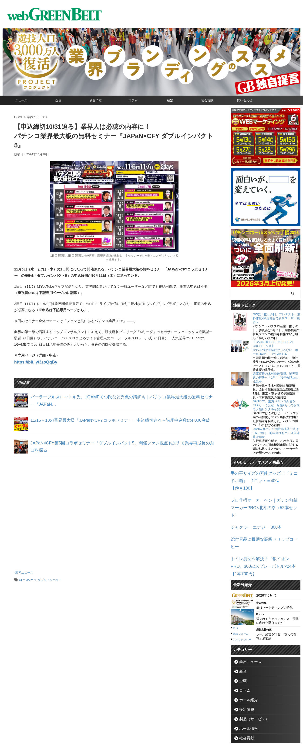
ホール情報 (246, 694)
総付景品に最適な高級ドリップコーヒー (262, 518)
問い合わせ (244, 100)
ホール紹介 (246, 665)
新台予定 (96, 100)
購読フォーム (243, 594)
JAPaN (31, 576)
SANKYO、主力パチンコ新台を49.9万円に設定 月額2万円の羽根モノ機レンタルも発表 (276, 405)
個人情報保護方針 (171, 732)
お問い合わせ (146, 732)
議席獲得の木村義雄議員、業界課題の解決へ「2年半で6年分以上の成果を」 (275, 377)
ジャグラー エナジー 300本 (252, 507)
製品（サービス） (251, 685)
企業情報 (126, 732)
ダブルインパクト (49, 576)
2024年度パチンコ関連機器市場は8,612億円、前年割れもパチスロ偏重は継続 (276, 433)
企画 (58, 100)
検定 (170, 100)
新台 (242, 637)
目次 (236, 589)
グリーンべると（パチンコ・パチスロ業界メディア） (151, 743)
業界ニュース (24, 570)
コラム (133, 100)
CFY (21, 576)
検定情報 (245, 675)
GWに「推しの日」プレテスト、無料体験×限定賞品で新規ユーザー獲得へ (276, 318)
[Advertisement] (114, 510)
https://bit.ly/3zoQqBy (32, 362)
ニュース (21, 100)
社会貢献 (207, 100)
